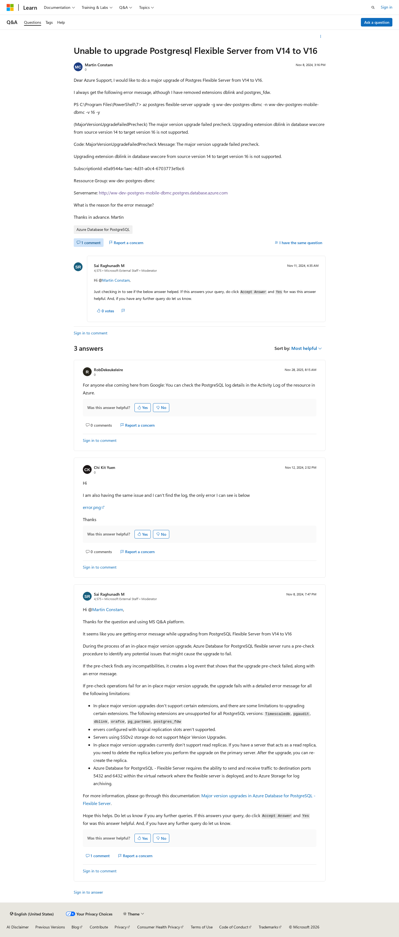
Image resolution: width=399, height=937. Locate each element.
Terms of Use (202, 927)
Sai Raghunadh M (109, 265)
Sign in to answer (88, 892)
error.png (92, 507)
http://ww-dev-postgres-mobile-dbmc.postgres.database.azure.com (163, 193)
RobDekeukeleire (108, 369)
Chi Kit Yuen (104, 467)
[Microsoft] (10, 7)
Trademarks (268, 927)
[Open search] (373, 7)
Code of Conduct (233, 927)
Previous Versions (50, 927)
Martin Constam (99, 64)
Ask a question (376, 22)
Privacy (121, 927)
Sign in (386, 7)
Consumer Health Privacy (158, 927)
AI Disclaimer (18, 927)
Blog (75, 927)
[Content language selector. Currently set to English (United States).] (32, 913)
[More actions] (320, 36)
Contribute (99, 927)
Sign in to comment (90, 333)
